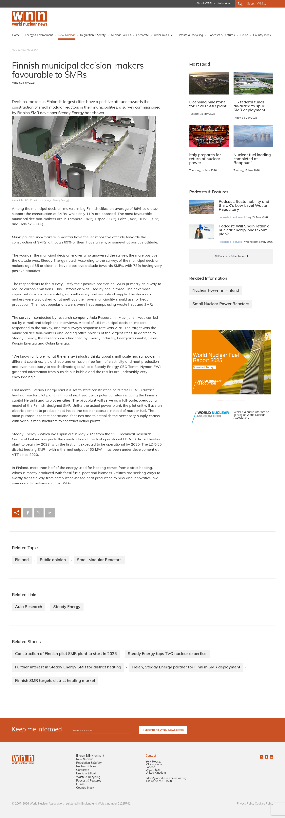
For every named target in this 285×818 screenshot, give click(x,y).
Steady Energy (66, 607)
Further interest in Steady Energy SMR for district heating (68, 667)
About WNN (204, 3)
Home (16, 35)
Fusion (244, 35)
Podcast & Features (88, 780)
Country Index (262, 35)
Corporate (142, 35)
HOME (15, 50)
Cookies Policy (264, 803)
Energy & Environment (39, 35)
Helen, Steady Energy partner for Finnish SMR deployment (186, 667)
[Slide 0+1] (220, 401)
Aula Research (28, 607)
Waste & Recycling (191, 35)
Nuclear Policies (121, 35)
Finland (22, 560)
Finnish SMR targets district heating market (55, 681)
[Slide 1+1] (228, 401)
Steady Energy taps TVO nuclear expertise (167, 654)
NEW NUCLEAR (29, 50)
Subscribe (224, 3)
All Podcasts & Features (229, 256)
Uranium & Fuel (163, 35)
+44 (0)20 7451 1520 (159, 781)
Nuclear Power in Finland (215, 291)
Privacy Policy (245, 803)
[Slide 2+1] (235, 401)
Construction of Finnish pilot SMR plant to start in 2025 (66, 654)
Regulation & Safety (92, 35)
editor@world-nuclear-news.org (166, 778)
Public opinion (53, 560)
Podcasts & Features (221, 35)
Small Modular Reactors (99, 560)
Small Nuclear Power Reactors (220, 304)
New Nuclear (66, 35)
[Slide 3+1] (242, 401)
